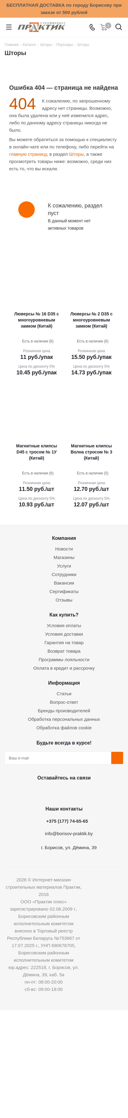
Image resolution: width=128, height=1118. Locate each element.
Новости (64, 548)
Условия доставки (64, 634)
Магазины (64, 557)
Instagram (62, 792)
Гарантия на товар (64, 642)
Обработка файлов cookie (64, 727)
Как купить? (63, 614)
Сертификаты (64, 591)
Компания (64, 538)
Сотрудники (64, 574)
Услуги (64, 565)
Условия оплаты (64, 625)
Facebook (47, 792)
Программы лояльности (64, 659)
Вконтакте (32, 792)
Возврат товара (64, 651)
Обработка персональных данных (64, 719)
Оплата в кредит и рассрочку (64, 668)
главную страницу (28, 154)
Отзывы (64, 599)
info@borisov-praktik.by (69, 833)
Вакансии (64, 582)
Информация (64, 683)
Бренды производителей (64, 710)
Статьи (64, 693)
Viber (93, 792)
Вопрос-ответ (64, 702)
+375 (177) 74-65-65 (67, 821)
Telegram (78, 792)
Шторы (76, 154)
